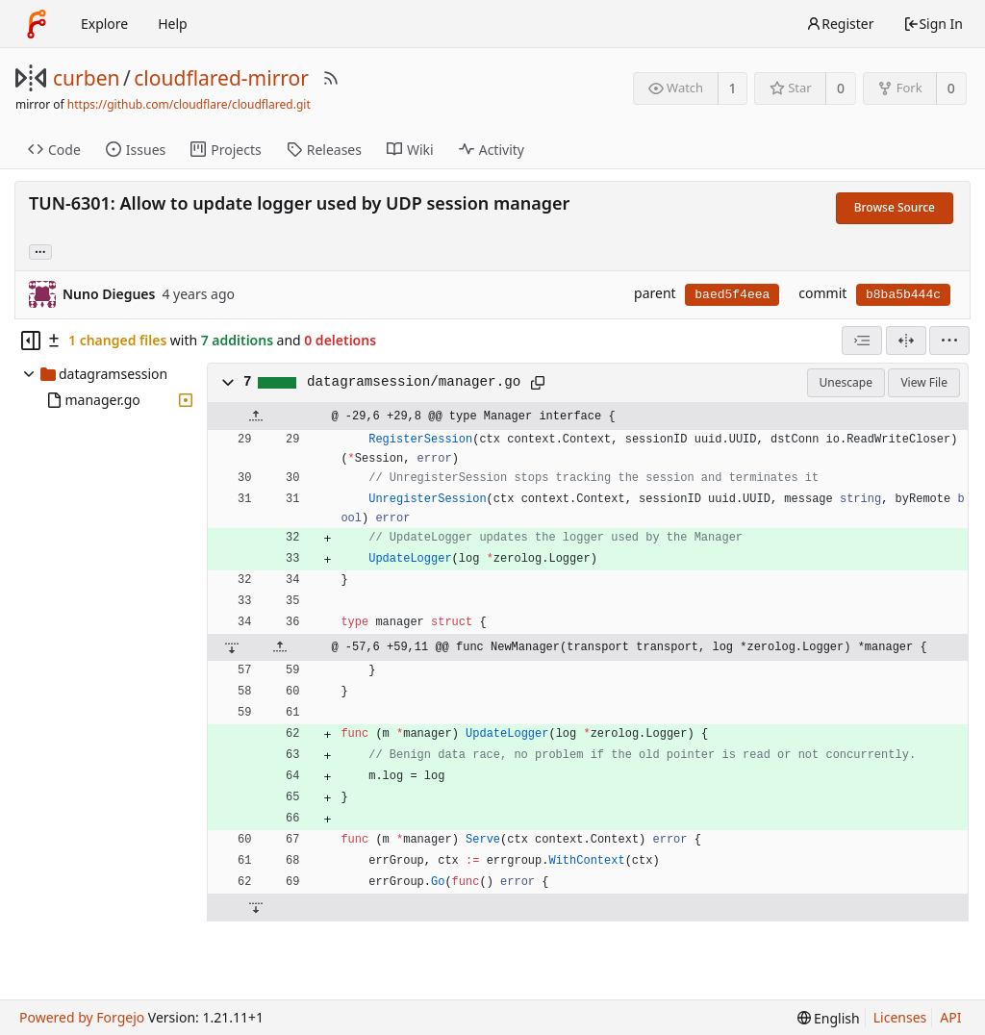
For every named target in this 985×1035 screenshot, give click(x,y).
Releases (324, 149)
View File (923, 382)
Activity (491, 149)
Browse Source (894, 207)
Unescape (846, 382)
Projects (225, 149)
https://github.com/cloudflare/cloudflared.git (189, 104)
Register (839, 23)
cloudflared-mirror (221, 78)
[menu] (949, 340)
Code (54, 149)
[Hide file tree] (30, 340)
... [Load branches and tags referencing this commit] (40, 250)
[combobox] (862, 340)
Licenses (900, 1017)
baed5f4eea (732, 295)
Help (173, 23)
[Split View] (906, 340)
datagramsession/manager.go (413, 382)
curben (86, 78)
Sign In (933, 23)
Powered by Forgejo (81, 1017)
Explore (104, 23)
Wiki (410, 149)
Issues (135, 149)
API (950, 1017)
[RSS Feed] (331, 78)
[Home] (36, 24)
